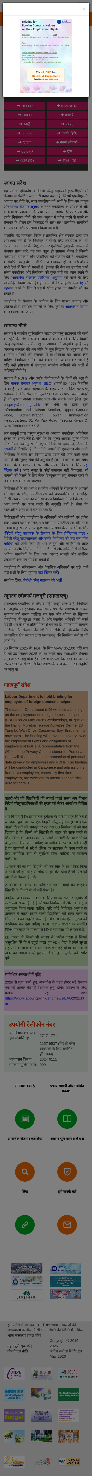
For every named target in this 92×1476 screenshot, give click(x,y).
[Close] (84, 8)
